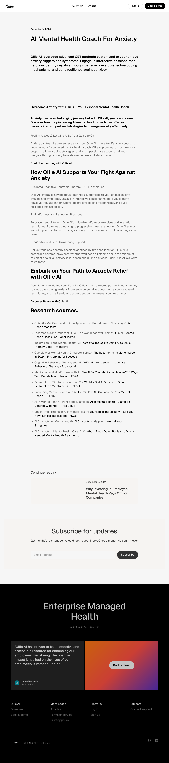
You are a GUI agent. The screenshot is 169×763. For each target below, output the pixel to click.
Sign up (95, 716)
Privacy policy (60, 722)
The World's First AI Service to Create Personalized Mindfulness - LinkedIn (80, 384)
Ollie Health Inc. (42, 744)
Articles (92, 5)
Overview (77, 5)
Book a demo (19, 716)
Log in (94, 711)
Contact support (141, 711)
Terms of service (61, 716)
